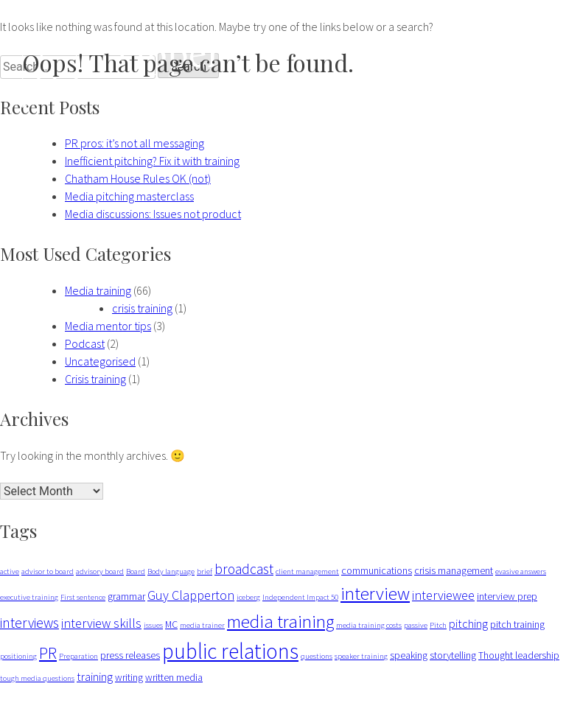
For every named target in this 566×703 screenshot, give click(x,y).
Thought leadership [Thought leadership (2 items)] (518, 655)
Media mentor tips (108, 325)
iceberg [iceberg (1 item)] (248, 597)
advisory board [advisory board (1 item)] (100, 571)
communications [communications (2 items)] (376, 570)
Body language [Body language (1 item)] (171, 571)
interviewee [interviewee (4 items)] (443, 595)
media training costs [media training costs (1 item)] (369, 625)
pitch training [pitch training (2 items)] (517, 624)
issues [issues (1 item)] (153, 625)
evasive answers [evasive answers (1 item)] (520, 571)
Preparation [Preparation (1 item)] (78, 656)
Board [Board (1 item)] (135, 571)
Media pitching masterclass (129, 196)
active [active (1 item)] (9, 571)
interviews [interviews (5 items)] (29, 623)
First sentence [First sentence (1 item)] (82, 597)
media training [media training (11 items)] (280, 621)
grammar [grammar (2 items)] (126, 596)
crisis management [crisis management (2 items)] (453, 570)
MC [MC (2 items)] (171, 624)
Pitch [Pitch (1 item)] (438, 625)
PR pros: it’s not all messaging (134, 143)
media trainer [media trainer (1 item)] (202, 625)
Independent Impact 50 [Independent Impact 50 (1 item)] (300, 597)
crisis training (142, 308)
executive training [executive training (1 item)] (29, 597)
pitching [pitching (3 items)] (468, 623)
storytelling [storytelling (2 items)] (453, 655)
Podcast (85, 343)
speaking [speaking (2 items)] (408, 655)
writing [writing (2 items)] (129, 677)
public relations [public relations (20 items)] (230, 651)
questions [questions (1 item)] (316, 656)
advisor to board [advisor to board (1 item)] (47, 571)
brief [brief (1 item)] (204, 571)
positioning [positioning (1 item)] (18, 656)
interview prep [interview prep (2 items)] (507, 596)
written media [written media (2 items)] (174, 677)
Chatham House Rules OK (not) (138, 178)
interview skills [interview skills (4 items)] (101, 623)
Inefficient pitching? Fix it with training (152, 160)
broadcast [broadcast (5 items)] (243, 569)
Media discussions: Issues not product (153, 213)
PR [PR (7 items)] (48, 653)
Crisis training (95, 378)
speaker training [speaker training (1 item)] (361, 656)
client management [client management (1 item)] (307, 571)
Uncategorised (100, 361)
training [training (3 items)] (95, 676)
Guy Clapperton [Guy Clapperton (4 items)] (190, 595)
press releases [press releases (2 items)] (130, 655)
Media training (98, 290)
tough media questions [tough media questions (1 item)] (37, 678)
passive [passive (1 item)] (415, 625)
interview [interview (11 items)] (375, 593)
